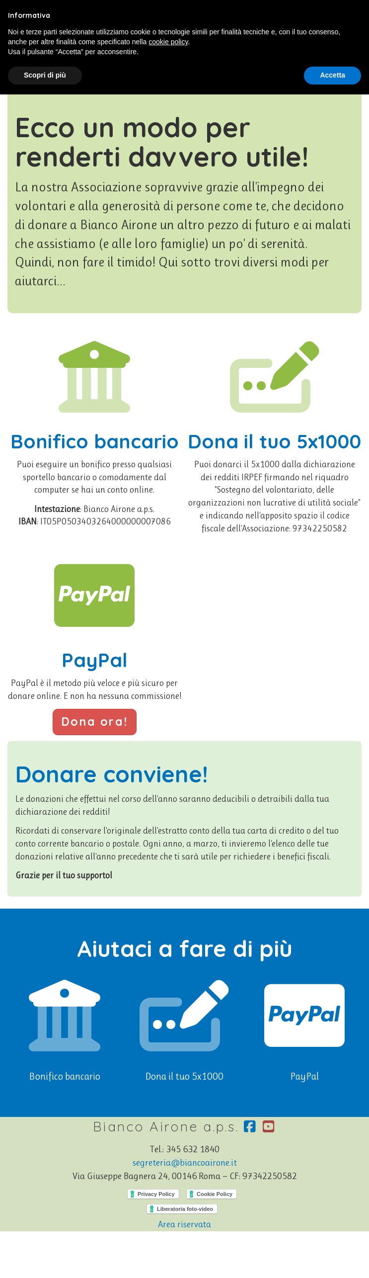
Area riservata (184, 1224)
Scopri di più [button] (45, 75)
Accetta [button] (332, 75)
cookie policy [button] (168, 42)
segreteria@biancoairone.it (185, 1162)
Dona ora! (94, 721)
